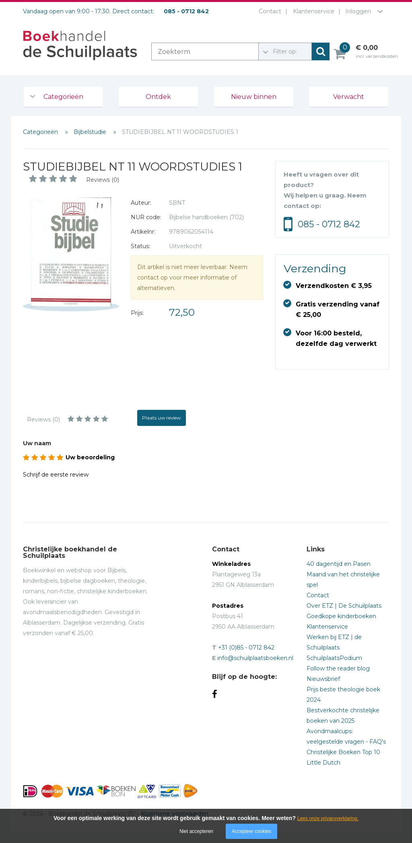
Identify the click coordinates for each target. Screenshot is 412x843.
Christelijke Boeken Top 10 (343, 752)
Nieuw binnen (253, 97)
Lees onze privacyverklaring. (327, 818)
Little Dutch (323, 762)
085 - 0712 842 (329, 224)
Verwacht (348, 97)
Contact (268, 11)
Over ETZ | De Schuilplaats (344, 605)
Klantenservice (312, 11)
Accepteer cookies (251, 831)
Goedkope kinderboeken (341, 616)
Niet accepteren (196, 831)
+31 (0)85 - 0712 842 (246, 647)
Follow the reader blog (338, 668)
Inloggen (358, 11)
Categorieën (63, 97)
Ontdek (158, 97)
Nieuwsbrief (323, 679)
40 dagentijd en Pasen (339, 563)
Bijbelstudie (91, 132)
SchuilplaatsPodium (334, 658)
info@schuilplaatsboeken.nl (255, 658)
